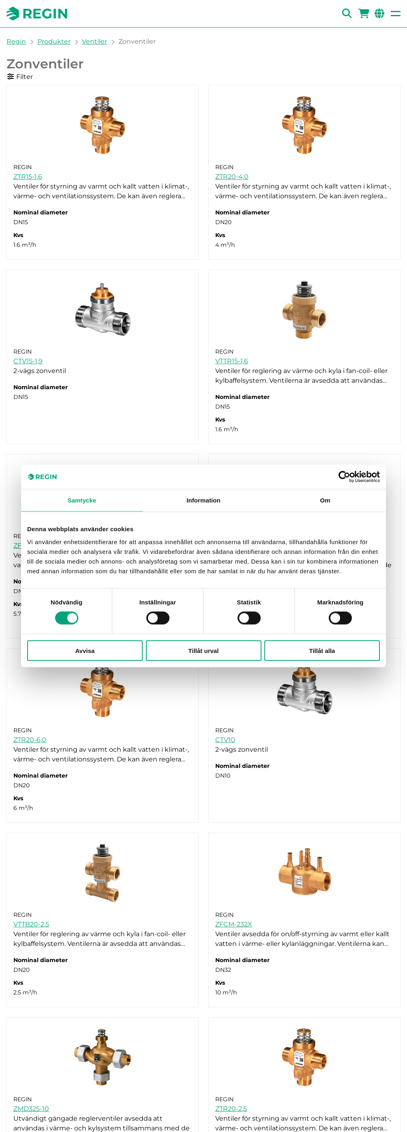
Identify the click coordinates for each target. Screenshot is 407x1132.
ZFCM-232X (233, 924)
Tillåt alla (322, 650)
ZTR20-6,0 (29, 740)
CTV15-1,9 (28, 361)
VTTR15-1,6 (231, 361)
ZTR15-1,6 (27, 176)
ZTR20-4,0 (231, 176)
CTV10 (225, 740)
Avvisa (85, 650)
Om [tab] (325, 500)
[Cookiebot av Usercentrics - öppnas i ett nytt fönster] (344, 477)
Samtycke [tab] (82, 500)
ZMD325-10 (31, 1109)
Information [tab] (203, 500)
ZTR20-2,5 (231, 1109)
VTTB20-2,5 (31, 924)
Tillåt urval (204, 650)
